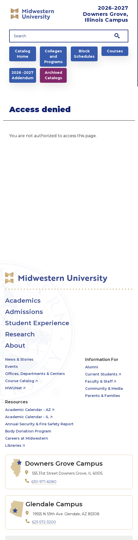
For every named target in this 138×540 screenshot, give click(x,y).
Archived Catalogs (53, 75)
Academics (23, 300)
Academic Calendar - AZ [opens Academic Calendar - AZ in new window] (28, 409)
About (15, 345)
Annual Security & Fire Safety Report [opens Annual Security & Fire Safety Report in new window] (39, 424)
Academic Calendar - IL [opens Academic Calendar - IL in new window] (27, 417)
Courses (115, 51)
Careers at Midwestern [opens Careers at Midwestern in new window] (26, 438)
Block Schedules (84, 54)
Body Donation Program (28, 431)
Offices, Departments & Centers (35, 373)
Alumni (91, 367)
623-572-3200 (44, 522)
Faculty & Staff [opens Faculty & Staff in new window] (99, 381)
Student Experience (37, 323)
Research (20, 334)
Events (11, 366)
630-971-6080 (43, 481)
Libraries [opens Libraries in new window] (13, 445)
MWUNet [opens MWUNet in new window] (13, 388)
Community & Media (104, 388)
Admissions (24, 311)
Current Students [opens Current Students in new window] (101, 374)
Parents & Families (102, 395)
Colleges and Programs (53, 56)
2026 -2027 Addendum (22, 75)
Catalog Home (22, 54)
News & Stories (19, 359)
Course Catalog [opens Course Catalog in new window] (19, 381)
